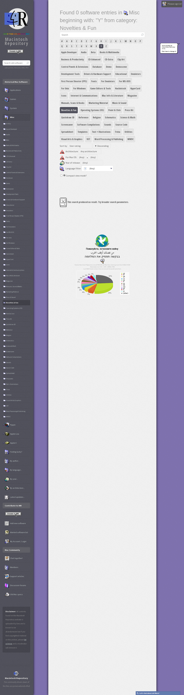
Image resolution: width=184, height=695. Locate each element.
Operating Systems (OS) (92, 110)
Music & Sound (119, 103)
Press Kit (129, 110)
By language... (13, 470)
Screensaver (67, 124)
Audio (84, 52)
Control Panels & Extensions (74, 66)
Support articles (14, 576)
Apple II (10, 443)
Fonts (94, 81)
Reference (83, 117)
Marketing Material (98, 103)
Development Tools (70, 74)
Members (11, 567)
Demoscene (121, 66)
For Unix (65, 88)
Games (10, 99)
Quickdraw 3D (67, 117)
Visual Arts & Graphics (71, 139)
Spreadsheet (67, 131)
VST (88, 139)
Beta (93, 52)
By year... (11, 479)
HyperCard (135, 88)
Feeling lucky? (13, 452)
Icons (63, 95)
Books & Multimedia (109, 52)
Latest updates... (15, 497)
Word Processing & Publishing (109, 139)
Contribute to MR (13, 505)
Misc (9, 117)
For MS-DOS (125, 81)
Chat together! (14, 558)
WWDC (131, 139)
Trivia (117, 131)
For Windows (79, 88)
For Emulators (108, 81)
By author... (12, 461)
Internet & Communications (84, 95)
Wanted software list (16, 532)
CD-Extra (109, 59)
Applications (13, 90)
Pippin (10, 425)
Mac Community (12, 550)
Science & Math (127, 117)
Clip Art (121, 59)
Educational (121, 74)
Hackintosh (120, 88)
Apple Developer (69, 52)
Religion (97, 117)
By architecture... (15, 488)
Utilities (128, 131)
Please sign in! (172, 4)
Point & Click (114, 110)
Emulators (136, 74)
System (11, 108)
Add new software (15, 523)
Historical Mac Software (16, 82)
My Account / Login (15, 541)
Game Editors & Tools (100, 88)
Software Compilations (88, 124)
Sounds (107, 124)
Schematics (110, 117)
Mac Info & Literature (112, 95)
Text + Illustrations (101, 131)
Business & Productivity (72, 59)
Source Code (121, 124)
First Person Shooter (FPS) (74, 81)
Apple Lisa (12, 434)
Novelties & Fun (68, 110)
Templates (83, 131)
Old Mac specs (14, 594)
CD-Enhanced (94, 59)
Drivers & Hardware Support (97, 74)
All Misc (8, 124)
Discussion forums (15, 585)
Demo (109, 66)
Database (97, 66)
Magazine (132, 95)
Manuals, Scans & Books (72, 103)
